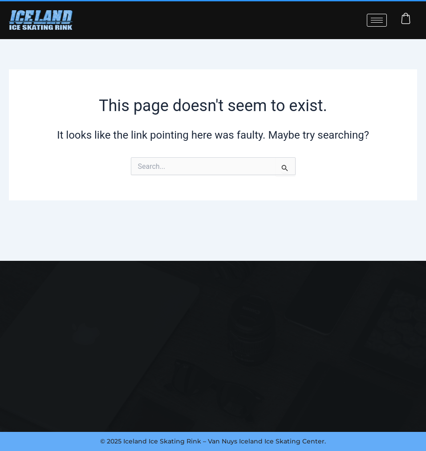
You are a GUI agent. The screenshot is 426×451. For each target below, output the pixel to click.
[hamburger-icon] (377, 20)
